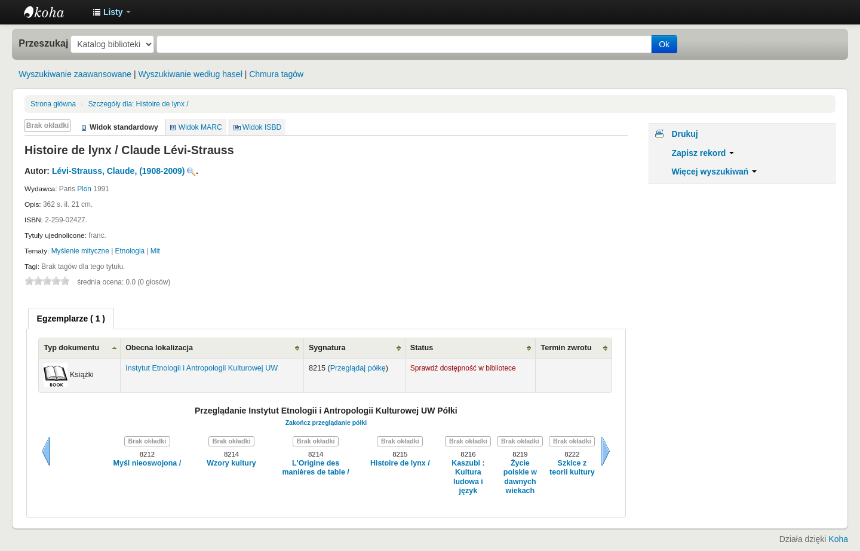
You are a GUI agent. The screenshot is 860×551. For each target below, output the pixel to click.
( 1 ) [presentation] (71, 318)
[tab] (71, 318)
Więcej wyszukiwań (714, 171)
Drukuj (684, 134)
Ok (664, 44)
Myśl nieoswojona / (147, 463)
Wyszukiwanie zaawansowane (75, 74)
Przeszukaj (43, 43)
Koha (838, 539)
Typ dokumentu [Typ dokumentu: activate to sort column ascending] (71, 348)
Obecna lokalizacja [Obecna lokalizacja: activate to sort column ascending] (159, 348)
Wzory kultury (231, 463)
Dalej (605, 451)
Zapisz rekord (702, 153)
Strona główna (53, 104)
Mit (155, 251)
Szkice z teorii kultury (572, 467)
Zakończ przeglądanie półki (326, 422)
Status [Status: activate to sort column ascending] (422, 348)
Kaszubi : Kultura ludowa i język (468, 477)
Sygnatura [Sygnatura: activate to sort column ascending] (327, 348)
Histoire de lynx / (138, 104)
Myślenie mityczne (80, 251)
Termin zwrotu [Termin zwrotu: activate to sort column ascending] (565, 348)
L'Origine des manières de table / (315, 467)
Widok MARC (200, 127)
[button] (112, 12)
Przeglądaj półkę (358, 368)
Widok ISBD (262, 127)
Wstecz (46, 451)
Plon (84, 189)
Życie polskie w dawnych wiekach (520, 477)
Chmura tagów (276, 74)
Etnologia (130, 251)
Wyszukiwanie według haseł (190, 74)
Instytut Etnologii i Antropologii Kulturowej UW (54, 12)
